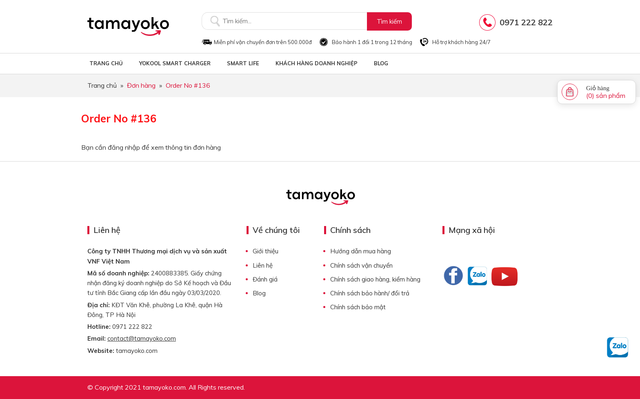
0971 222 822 (526, 22)
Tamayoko (128, 26)
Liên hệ (263, 265)
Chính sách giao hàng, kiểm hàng (375, 279)
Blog (259, 293)
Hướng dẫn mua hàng (360, 251)
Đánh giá (265, 279)
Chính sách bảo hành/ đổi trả (369, 293)
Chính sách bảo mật (358, 307)
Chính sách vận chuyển (361, 265)
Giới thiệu (265, 251)
